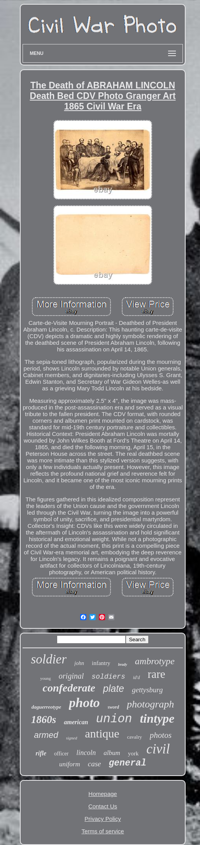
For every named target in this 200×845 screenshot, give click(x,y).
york (133, 753)
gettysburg (147, 690)
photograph (150, 704)
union (114, 719)
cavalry (134, 737)
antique (102, 733)
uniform (69, 764)
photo (84, 702)
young (45, 678)
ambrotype (155, 661)
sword (113, 707)
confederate (68, 688)
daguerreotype (46, 707)
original (71, 676)
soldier (49, 659)
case (94, 764)
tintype (157, 718)
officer (61, 754)
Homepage (102, 793)
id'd (136, 677)
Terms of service (102, 831)
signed (71, 738)
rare (156, 674)
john (79, 663)
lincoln (86, 753)
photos (161, 735)
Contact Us (102, 806)
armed (46, 735)
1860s (43, 719)
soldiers (108, 677)
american (76, 722)
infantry (101, 663)
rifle (41, 753)
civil (158, 749)
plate (113, 688)
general (127, 763)
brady (122, 664)
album (112, 753)
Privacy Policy (102, 818)
